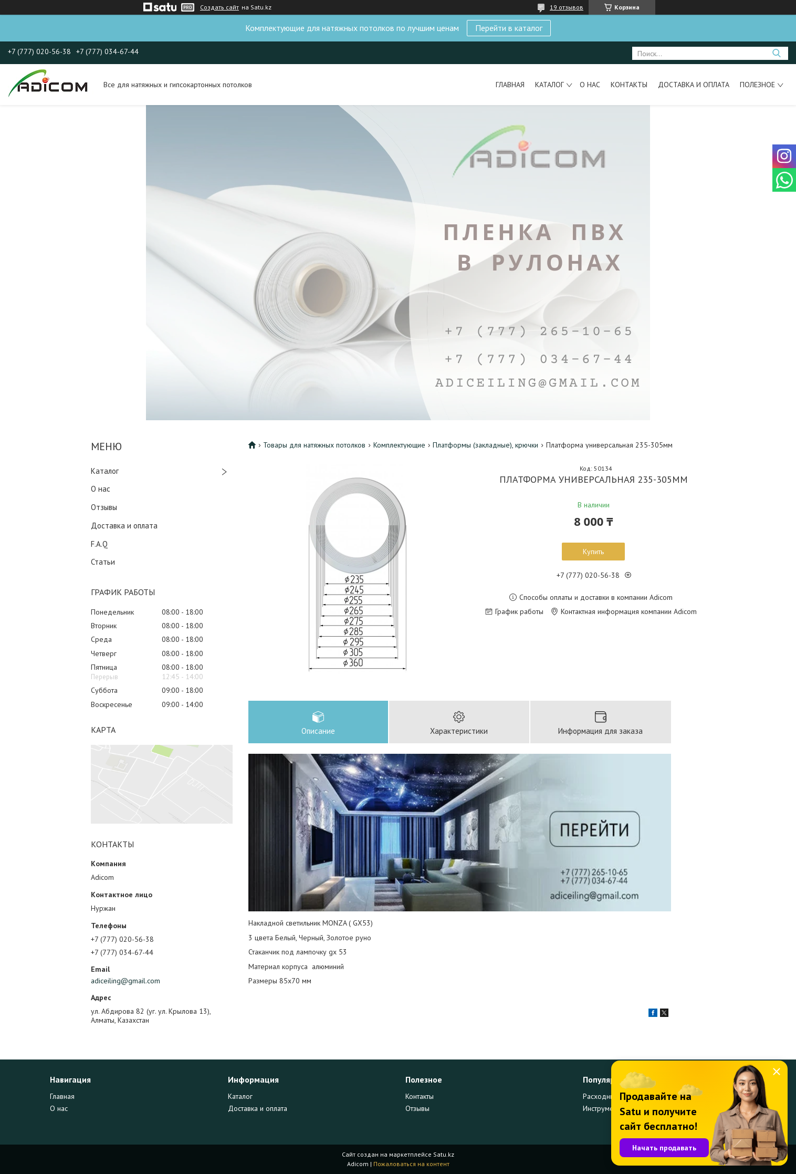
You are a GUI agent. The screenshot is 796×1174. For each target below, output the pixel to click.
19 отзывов (566, 7)
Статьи (103, 562)
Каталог (549, 84)
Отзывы (104, 507)
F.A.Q (99, 544)
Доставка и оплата (693, 84)
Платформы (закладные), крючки (485, 445)
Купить (593, 551)
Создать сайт (219, 7)
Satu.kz (443, 1154)
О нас (590, 84)
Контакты (629, 84)
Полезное (757, 84)
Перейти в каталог (508, 28)
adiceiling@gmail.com (125, 980)
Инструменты (604, 1108)
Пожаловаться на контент (411, 1164)
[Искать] (776, 53)
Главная (510, 84)
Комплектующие (399, 445)
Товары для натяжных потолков (314, 445)
